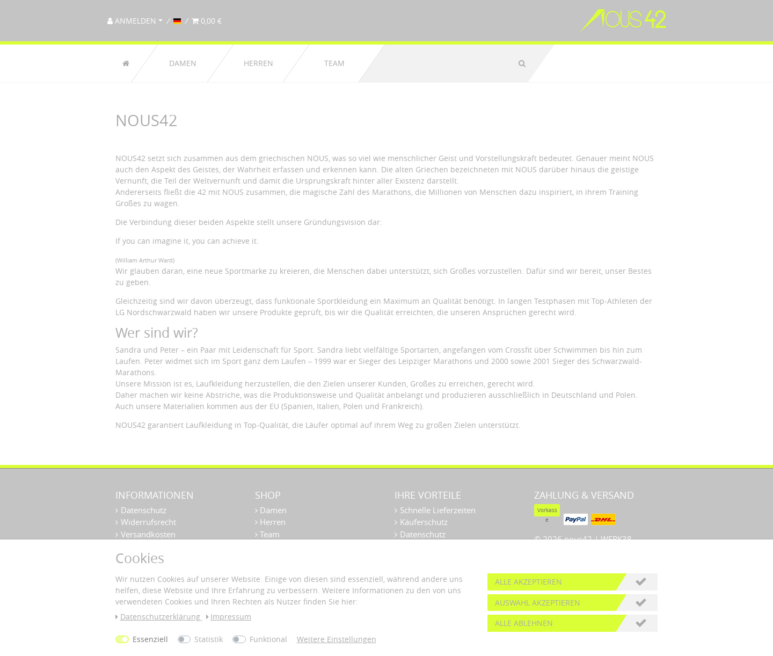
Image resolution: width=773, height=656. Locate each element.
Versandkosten (148, 534)
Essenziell (150, 639)
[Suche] (522, 63)
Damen (182, 63)
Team (334, 63)
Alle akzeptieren (528, 582)
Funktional (268, 639)
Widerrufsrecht (148, 521)
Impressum (229, 616)
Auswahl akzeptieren (537, 602)
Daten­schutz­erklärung (158, 616)
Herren (258, 63)
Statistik (208, 639)
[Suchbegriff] (445, 63)
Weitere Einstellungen (336, 639)
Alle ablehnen (524, 623)
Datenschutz (143, 510)
